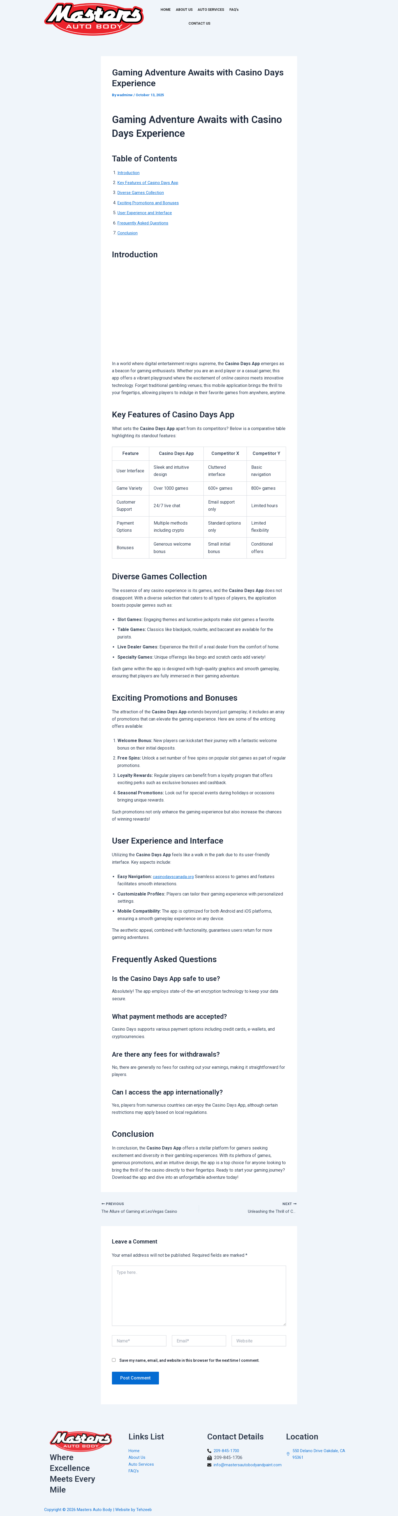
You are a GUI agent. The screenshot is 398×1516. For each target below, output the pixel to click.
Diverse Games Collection (142, 192)
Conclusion (128, 232)
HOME (165, 9)
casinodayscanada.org (174, 876)
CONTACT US (208, 23)
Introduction (128, 172)
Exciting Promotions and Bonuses (150, 202)
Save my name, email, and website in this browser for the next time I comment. (189, 1361)
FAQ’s (182, 23)
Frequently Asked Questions (144, 223)
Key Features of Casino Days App (150, 182)
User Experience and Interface (146, 212)
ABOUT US (189, 9)
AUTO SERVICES (223, 9)
